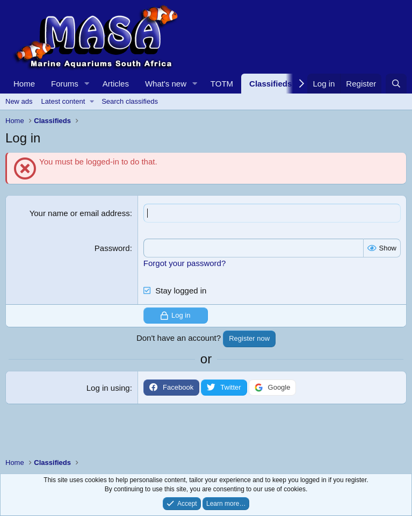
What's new (165, 83)
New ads (19, 101)
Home (24, 83)
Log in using (108, 387)
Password (112, 248)
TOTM (222, 83)
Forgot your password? (184, 263)
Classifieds (270, 83)
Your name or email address (80, 213)
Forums (64, 83)
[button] (87, 84)
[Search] (396, 84)
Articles (116, 83)
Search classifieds (130, 101)
